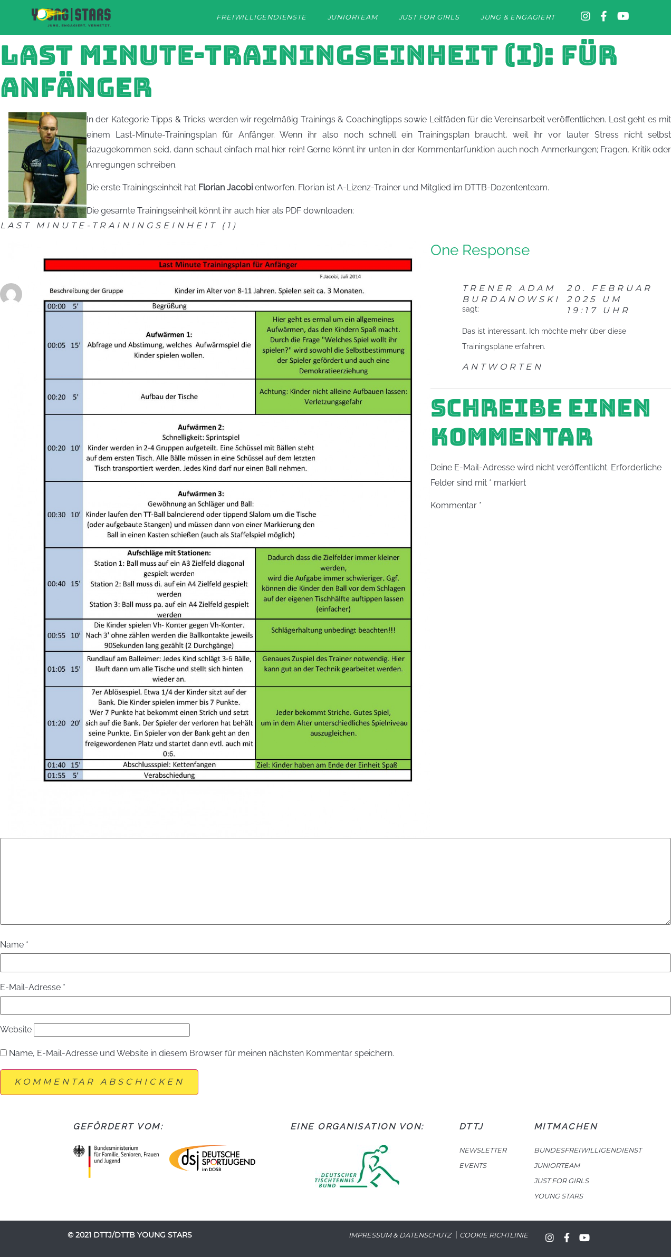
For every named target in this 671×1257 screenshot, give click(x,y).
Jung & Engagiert (518, 17)
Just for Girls (429, 17)
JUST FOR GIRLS (561, 1181)
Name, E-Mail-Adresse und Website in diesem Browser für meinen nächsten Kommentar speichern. (201, 1053)
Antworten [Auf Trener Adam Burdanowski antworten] (502, 367)
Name (14, 945)
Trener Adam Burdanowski (511, 293)
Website (16, 1030)
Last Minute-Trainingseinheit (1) (119, 225)
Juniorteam (353, 17)
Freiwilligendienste (261, 17)
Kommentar (456, 505)
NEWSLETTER (482, 1150)
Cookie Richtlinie (493, 1235)
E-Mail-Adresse (32, 987)
